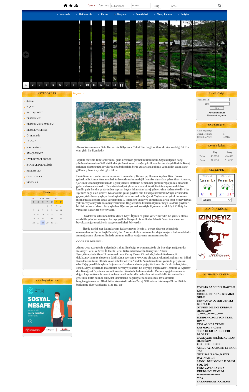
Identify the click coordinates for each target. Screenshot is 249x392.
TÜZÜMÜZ (32, 141)
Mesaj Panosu (164, 14)
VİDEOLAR (32, 182)
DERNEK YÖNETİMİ (37, 130)
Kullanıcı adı (203, 99)
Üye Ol (91, 5)
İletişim (185, 14)
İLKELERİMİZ (34, 147)
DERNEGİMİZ (34, 118)
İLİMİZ (30, 101)
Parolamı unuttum (217, 112)
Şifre (207, 103)
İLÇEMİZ (31, 106)
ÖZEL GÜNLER (34, 176)
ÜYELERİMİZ (33, 135)
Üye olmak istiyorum (216, 115)
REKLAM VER (34, 170)
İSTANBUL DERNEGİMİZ (39, 165)
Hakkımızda (85, 14)
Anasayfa (65, 14)
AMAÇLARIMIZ (35, 153)
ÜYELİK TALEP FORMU (39, 159)
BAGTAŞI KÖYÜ (35, 112)
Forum (104, 14)
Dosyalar (122, 14)
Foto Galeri (142, 14)
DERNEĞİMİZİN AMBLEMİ (40, 124)
